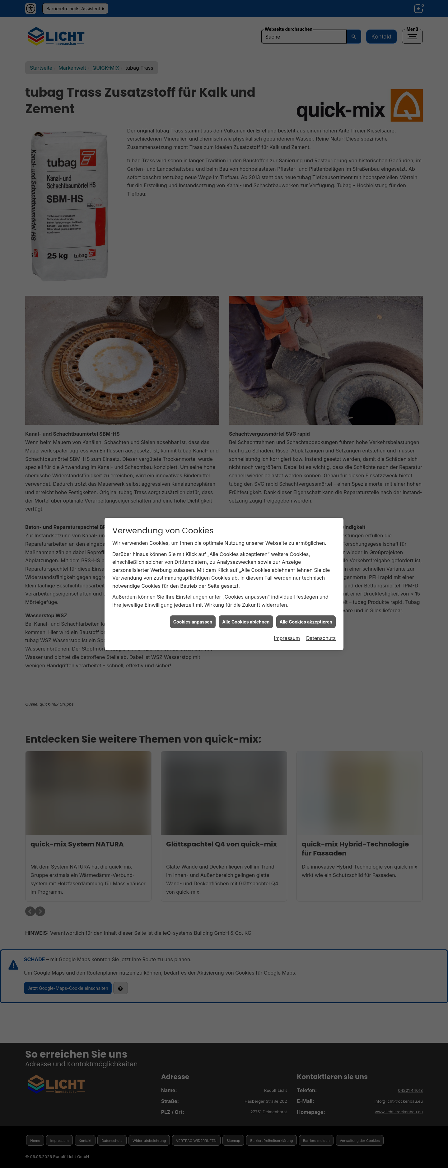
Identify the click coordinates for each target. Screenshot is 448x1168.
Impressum (287, 612)
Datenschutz (321, 612)
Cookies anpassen (192, 595)
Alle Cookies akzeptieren (306, 595)
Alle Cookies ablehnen (245, 595)
